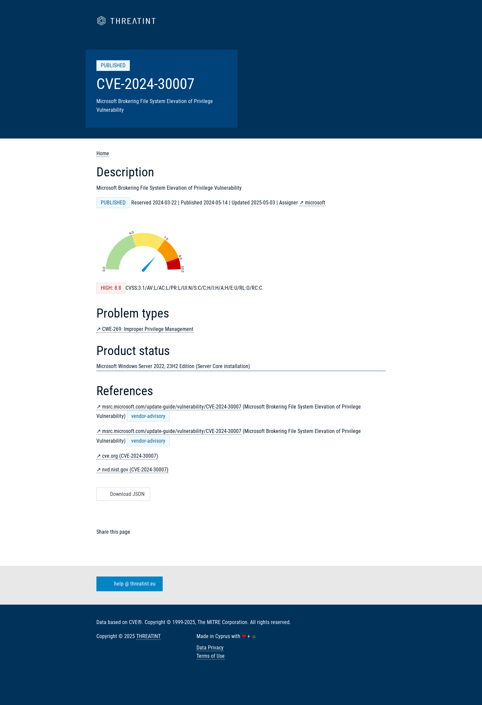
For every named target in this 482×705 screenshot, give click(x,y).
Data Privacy (210, 647)
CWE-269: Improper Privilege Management (147, 329)
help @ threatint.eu (128, 584)
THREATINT (148, 636)
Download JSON (123, 494)
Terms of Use (210, 656)
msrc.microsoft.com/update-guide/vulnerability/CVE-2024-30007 (171, 407)
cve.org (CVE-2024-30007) (130, 456)
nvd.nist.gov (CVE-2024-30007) (135, 469)
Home (102, 153)
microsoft (315, 202)
